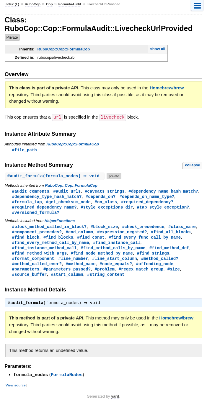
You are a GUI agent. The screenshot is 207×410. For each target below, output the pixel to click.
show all (157, 49)
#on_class (106, 202)
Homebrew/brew (167, 87)
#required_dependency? (147, 202)
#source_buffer (29, 278)
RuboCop (32, 4)
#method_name (81, 267)
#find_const (91, 239)
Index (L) (12, 4)
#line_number (73, 262)
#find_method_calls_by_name (113, 250)
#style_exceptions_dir (107, 208)
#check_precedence (143, 228)
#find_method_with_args (39, 256)
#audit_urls (67, 191)
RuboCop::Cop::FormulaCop (64, 49)
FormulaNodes (67, 380)
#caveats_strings (105, 191)
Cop (49, 4)
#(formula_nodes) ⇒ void (55, 176)
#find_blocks (58, 239)
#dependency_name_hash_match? (163, 191)
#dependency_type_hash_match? (47, 197)
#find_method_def (169, 250)
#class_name (182, 228)
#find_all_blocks (171, 234)
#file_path (24, 149)
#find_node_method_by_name (102, 256)
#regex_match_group (141, 273)
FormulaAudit (69, 4)
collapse (192, 165)
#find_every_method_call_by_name (50, 245)
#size (173, 273)
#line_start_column (114, 262)
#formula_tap (27, 202)
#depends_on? (100, 197)
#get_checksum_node (68, 202)
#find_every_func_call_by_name (145, 239)
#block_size (104, 228)
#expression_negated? (122, 234)
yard (115, 401)
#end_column (79, 234)
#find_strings (153, 256)
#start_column (67, 278)
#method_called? (159, 262)
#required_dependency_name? (44, 208)
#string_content (105, 278)
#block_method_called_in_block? (49, 228)
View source (16, 390)
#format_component (33, 262)
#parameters (26, 273)
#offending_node (154, 267)
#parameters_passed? (67, 273)
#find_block (26, 239)
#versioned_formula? (35, 214)
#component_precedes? (37, 234)
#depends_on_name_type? (147, 197)
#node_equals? (116, 267)
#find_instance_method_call (44, 250)
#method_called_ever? (37, 267)
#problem (105, 273)
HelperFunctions (60, 222)
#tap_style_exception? (163, 208)
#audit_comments (30, 191)
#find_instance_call (116, 245)
